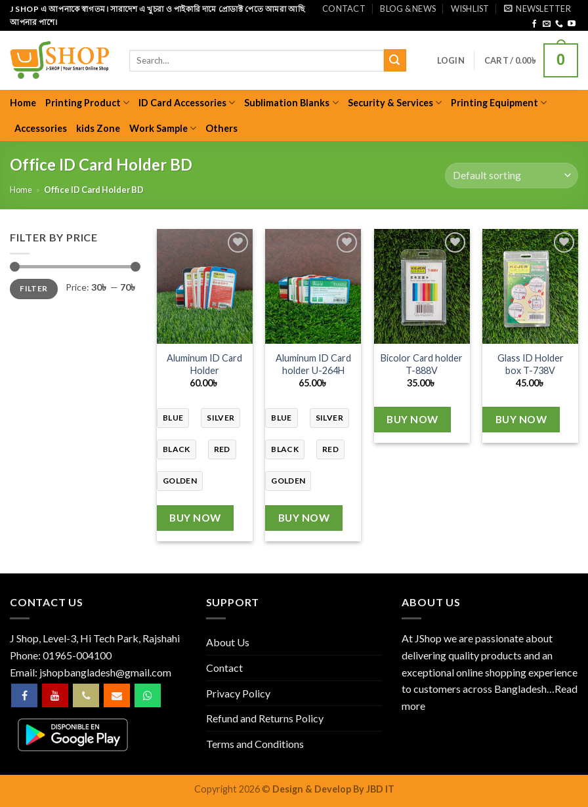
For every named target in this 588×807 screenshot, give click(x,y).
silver (220, 418)
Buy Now (194, 518)
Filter (33, 288)
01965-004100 (77, 655)
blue (173, 418)
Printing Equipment (499, 102)
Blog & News (408, 8)
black (176, 449)
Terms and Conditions (255, 743)
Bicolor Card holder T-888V (422, 364)
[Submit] (395, 60)
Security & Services (395, 102)
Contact (344, 8)
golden (180, 481)
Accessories (40, 128)
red (222, 449)
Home (23, 102)
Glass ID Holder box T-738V (530, 364)
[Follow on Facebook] (534, 24)
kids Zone (98, 128)
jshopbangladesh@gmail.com (105, 672)
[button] (537, 8)
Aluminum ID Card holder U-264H (313, 364)
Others (221, 128)
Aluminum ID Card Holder (204, 364)
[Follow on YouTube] (572, 24)
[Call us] (559, 24)
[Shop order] (511, 175)
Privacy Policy (238, 693)
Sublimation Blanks (291, 102)
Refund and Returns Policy (265, 718)
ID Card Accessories (186, 102)
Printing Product (87, 102)
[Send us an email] (547, 24)
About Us (227, 642)
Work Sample (162, 128)
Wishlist (470, 8)
